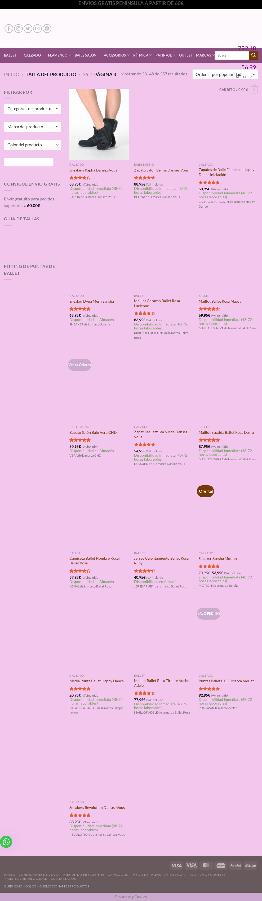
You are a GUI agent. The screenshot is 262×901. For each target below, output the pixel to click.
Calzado (34, 55)
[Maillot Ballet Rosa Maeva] (228, 255)
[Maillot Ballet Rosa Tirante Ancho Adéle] (163, 635)
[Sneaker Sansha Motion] (228, 513)
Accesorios (117, 55)
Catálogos (118, 875)
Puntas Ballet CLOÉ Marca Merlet (226, 681)
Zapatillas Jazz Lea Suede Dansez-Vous (161, 434)
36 (85, 74)
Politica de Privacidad (26, 879)
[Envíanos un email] (37, 28)
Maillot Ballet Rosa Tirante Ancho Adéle (161, 683)
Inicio (11, 74)
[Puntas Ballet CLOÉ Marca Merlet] (228, 635)
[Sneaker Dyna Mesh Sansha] (99, 255)
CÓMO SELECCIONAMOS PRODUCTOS (60, 886)
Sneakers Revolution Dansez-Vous (97, 807)
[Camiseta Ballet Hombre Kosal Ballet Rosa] (99, 513)
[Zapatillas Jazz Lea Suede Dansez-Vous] (163, 386)
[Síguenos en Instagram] (18, 28)
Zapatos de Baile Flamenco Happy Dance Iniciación (226, 172)
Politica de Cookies (207, 875)
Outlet (186, 55)
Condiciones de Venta (39, 875)
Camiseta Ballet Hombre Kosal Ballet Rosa (94, 560)
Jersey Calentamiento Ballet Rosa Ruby (161, 560)
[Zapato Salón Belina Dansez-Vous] (163, 124)
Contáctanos (63, 879)
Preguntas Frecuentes (84, 875)
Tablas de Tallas (146, 875)
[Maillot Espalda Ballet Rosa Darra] (228, 386)
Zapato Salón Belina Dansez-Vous (161, 170)
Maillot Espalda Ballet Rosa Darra (226, 432)
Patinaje (165, 55)
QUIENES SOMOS (17, 886)
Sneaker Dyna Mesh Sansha (91, 301)
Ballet (12, 55)
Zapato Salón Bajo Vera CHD (93, 432)
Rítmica (142, 55)
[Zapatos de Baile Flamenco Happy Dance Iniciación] (228, 124)
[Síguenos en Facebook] (9, 28)
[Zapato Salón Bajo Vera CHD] (99, 386)
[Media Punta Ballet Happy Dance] (99, 635)
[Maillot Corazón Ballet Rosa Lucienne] (163, 255)
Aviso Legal (174, 875)
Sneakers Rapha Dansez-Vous (93, 170)
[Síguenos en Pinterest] (47, 28)
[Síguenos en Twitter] (28, 28)
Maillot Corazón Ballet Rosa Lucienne (157, 303)
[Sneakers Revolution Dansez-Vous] (99, 762)
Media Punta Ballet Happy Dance (96, 681)
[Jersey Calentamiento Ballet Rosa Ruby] (163, 513)
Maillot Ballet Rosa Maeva (220, 301)
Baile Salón (87, 55)
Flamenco (59, 55)
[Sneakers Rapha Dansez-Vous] (99, 124)
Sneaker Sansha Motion (218, 558)
